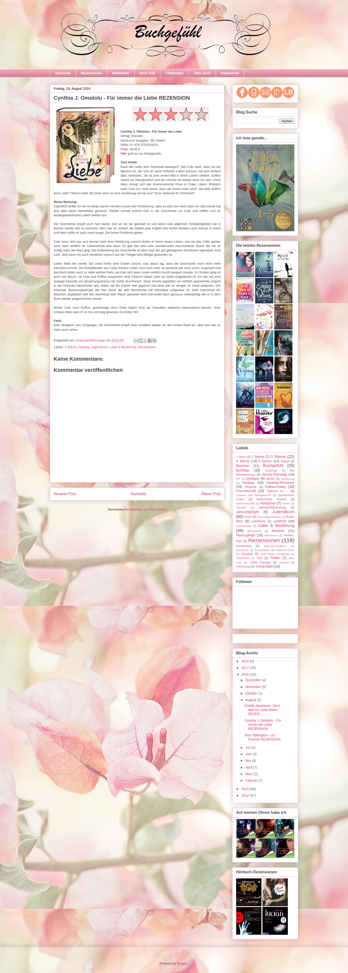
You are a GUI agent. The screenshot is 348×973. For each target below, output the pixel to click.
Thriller (275, 558)
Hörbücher (120, 73)
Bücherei (242, 466)
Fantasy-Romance (280, 483)
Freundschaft (246, 491)
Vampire (284, 562)
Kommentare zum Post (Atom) (145, 509)
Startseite (63, 73)
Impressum (230, 73)
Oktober (251, 693)
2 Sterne (258, 457)
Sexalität (247, 554)
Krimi (248, 517)
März (249, 774)
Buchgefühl (273, 465)
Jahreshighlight (247, 512)
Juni (249, 754)
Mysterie (278, 531)
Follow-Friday (275, 487)
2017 (245, 668)
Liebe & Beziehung (123, 347)
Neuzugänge (245, 535)
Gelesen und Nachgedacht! (253, 495)
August (251, 700)
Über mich (202, 73)
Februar (251, 780)
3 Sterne (71, 347)
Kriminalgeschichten (269, 517)
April (249, 767)
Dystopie (252, 478)
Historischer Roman (271, 499)
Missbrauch (254, 531)
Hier (124, 153)
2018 (245, 661)
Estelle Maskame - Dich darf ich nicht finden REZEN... (262, 710)
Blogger (182, 963)
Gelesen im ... (277, 491)
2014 (245, 795)
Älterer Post (211, 494)
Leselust (280, 521)
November (253, 687)
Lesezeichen (243, 525)
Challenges (175, 73)
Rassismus (271, 535)
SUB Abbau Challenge (274, 554)
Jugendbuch (99, 347)
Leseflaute (259, 521)
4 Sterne (242, 461)
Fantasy (83, 347)
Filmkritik (251, 487)
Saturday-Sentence (275, 546)
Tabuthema (242, 558)
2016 (245, 674)
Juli (248, 747)
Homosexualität (245, 503)
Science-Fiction (285, 550)
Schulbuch (242, 550)
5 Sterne (265, 461)
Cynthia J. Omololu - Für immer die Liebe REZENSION (263, 725)
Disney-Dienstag (274, 474)
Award (285, 461)
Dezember (253, 680)
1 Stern (241, 457)
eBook (270, 478)
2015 (245, 789)
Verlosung (243, 566)
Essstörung (287, 478)
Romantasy (244, 546)
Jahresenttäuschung (272, 507)
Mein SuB (147, 73)
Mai (248, 761)
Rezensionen (91, 73)
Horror (286, 503)
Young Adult (264, 566)
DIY (238, 478)
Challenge (271, 470)
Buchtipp (242, 470)
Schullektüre (262, 550)
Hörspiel (241, 507)
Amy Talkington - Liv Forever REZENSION (263, 737)
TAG (259, 558)
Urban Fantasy (260, 562)
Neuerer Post (65, 494)
